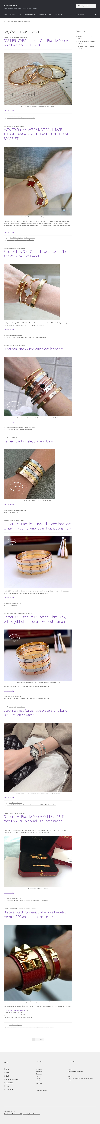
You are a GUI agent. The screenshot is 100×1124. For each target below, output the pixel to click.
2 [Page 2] (36, 1039)
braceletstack (10, 240)
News (50, 14)
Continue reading (9, 110)
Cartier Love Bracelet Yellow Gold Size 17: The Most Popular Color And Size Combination (35, 818)
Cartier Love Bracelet (15, 116)
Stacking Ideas (51, 805)
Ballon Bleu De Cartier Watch (14, 805)
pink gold (27, 698)
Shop (5, 14)
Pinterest (39, 1074)
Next (41, 1039)
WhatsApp (39, 1069)
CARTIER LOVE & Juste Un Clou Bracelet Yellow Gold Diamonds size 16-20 (36, 42)
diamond (21, 698)
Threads (38, 1076)
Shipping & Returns (30, 14)
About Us (12, 14)
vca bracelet (30, 240)
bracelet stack (11, 1027)
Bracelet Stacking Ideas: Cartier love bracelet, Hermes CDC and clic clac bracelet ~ (35, 914)
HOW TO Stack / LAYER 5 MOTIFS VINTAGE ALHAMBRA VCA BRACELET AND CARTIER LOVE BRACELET (36, 134)
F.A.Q (19, 14)
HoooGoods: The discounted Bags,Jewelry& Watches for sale (22, 1114)
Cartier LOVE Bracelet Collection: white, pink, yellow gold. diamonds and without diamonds (36, 619)
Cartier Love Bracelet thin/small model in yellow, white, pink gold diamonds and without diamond (38, 526)
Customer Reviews (41, 1090)
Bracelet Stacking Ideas (16, 238)
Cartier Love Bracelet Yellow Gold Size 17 (30, 900)
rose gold (32, 698)
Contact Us (42, 14)
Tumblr (38, 1081)
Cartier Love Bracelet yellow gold (15, 1010)
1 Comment (29, 613)
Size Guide (39, 1083)
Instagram (39, 1071)
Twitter (38, 1078)
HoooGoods (10, 5)
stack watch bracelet (41, 805)
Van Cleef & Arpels (41, 337)
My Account (58, 14)
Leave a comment (31, 908)
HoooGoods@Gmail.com (75, 1071)
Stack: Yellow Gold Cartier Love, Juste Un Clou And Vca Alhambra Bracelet (36, 253)
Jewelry (24, 510)
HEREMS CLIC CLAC (32, 1027)
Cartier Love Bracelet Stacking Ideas (28, 441)
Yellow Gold (45, 698)
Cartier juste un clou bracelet (15, 118)
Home (7, 21)
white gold (39, 698)
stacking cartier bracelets (26, 429)
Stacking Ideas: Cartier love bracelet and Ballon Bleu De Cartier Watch (36, 712)
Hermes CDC (41, 1027)
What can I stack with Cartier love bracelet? (33, 349)
